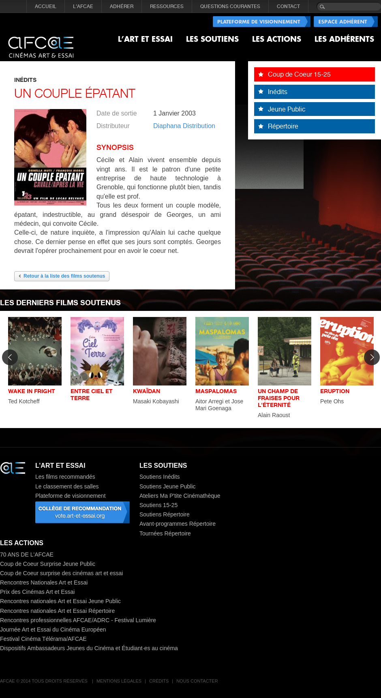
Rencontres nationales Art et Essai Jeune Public (60, 601)
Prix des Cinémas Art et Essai (37, 592)
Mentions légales (118, 681)
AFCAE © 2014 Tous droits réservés (44, 681)
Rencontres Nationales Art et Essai (44, 582)
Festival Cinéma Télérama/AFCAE (43, 639)
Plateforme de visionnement (70, 495)
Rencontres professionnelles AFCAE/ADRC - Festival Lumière (78, 620)
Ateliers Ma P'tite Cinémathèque (179, 495)
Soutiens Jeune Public (167, 486)
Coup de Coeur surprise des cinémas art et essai (61, 573)
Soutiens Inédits (159, 476)
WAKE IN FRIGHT (31, 391)
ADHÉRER (121, 6)
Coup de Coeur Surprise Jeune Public (47, 564)
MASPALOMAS (216, 391)
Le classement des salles (66, 486)
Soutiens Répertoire (164, 514)
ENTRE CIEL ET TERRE (92, 394)
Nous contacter (197, 681)
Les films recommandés (65, 476)
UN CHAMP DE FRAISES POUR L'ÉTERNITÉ (279, 398)
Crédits (159, 681)
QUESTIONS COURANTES (230, 6)
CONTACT (288, 6)
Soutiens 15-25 (158, 505)
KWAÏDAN (146, 391)
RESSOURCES (167, 6)
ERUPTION (334, 391)
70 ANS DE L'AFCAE (27, 554)
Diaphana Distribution (184, 125)
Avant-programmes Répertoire (177, 523)
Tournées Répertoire (165, 533)
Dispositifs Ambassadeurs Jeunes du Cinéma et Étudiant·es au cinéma (89, 648)
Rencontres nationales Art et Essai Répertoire (57, 611)
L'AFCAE (83, 6)
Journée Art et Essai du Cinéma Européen (53, 629)
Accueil (45, 6)
